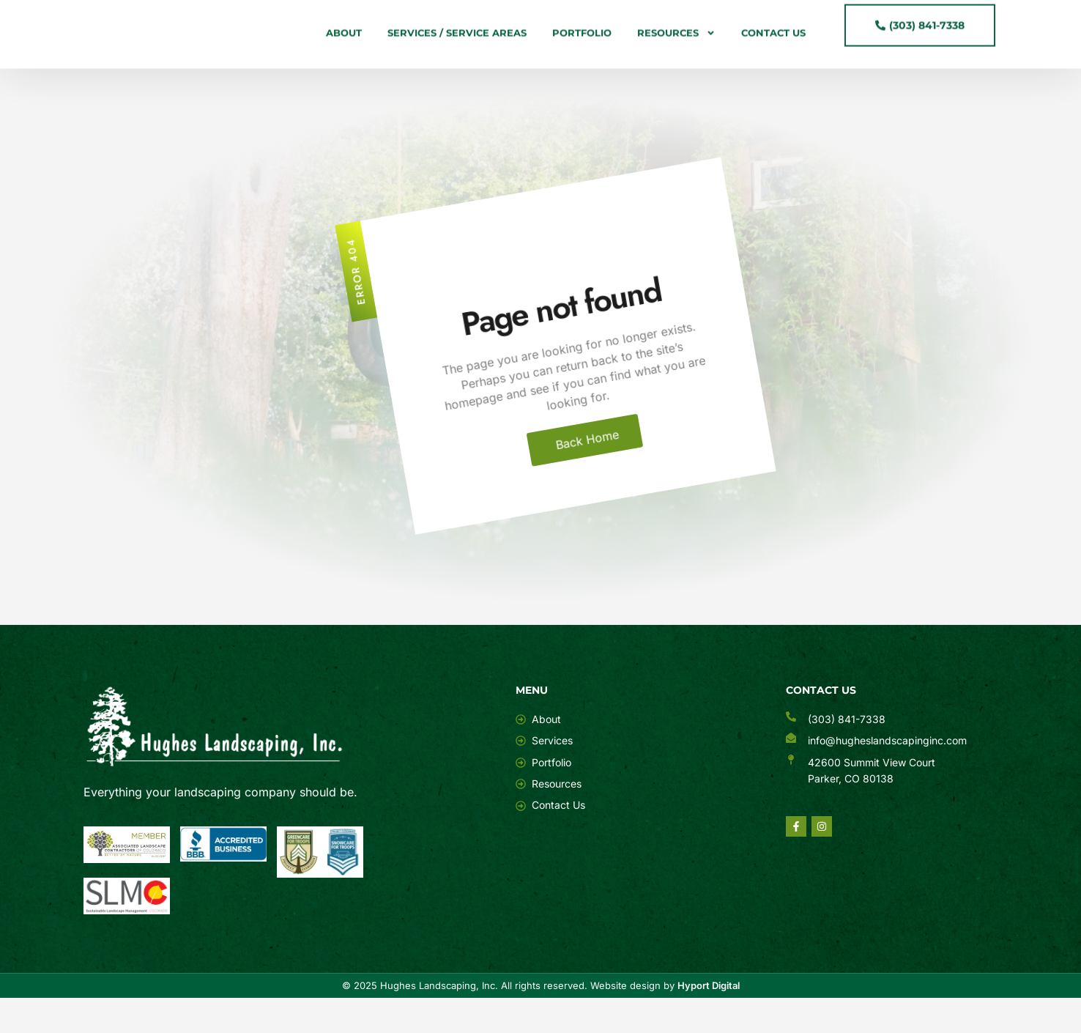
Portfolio (582, 36)
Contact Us (773, 36)
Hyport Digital (708, 1020)
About (344, 36)
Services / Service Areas (457, 36)
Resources (676, 37)
